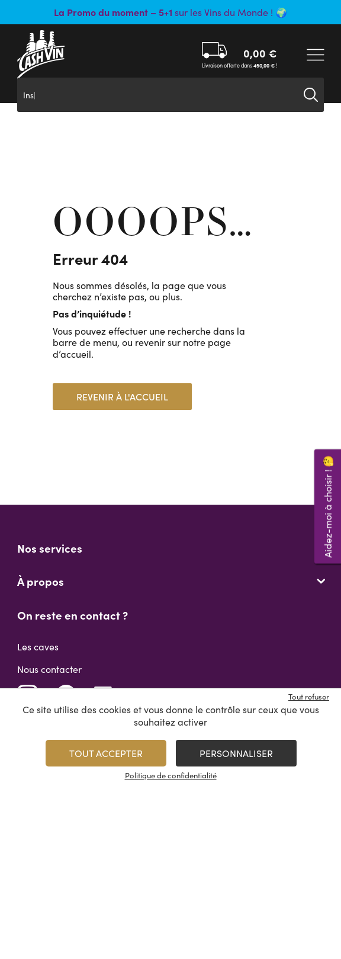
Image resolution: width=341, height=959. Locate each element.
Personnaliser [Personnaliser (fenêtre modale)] (236, 753)
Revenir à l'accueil (122, 396)
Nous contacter (49, 669)
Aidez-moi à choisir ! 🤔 (327, 506)
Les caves (38, 646)
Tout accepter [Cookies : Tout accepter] (106, 753)
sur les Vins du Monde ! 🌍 (170, 12)
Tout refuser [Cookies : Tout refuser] (308, 696)
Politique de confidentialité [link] (171, 775)
